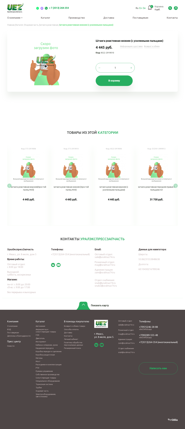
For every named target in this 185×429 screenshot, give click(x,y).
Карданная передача (45, 346)
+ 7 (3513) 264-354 (57, 8)
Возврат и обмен (153, 46)
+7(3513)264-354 (148, 340)
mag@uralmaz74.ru (105, 263)
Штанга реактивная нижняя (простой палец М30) (71, 185)
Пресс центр (14, 339)
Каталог (45, 17)
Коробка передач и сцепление (49, 350)
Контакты (172, 17)
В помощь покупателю (76, 319)
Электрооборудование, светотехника (46, 393)
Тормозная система (44, 382)
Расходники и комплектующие (49, 363)
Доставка (108, 17)
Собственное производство (48, 372)
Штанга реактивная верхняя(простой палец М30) (28, 185)
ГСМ (37, 333)
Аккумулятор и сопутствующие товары (46, 328)
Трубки (39, 386)
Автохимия (40, 324)
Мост (38, 359)
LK (175, 8)
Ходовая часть (42, 389)
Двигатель (40, 336)
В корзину (115, 81)
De (141, 8)
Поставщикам (140, 17)
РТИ (37, 366)
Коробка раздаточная (45, 353)
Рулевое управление (44, 369)
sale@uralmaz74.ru (105, 255)
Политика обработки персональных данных (73, 342)
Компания (12, 319)
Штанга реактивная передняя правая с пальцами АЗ (156, 185)
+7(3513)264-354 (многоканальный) (70, 252)
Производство (77, 17)
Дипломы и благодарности (18, 334)
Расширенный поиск (72, 346)
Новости (10, 344)
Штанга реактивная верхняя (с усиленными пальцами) (113, 185)
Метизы (39, 356)
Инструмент (41, 340)
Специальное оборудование (48, 379)
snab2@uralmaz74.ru (106, 283)
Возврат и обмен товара (74, 324)
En (138, 8)
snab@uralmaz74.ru (105, 281)
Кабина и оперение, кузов (47, 343)
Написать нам (158, 366)
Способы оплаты (71, 327)
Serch (169, 8)
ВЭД (9, 327)
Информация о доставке (131, 46)
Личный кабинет (71, 337)
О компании (14, 17)
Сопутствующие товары (46, 376)
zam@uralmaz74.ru (105, 270)
